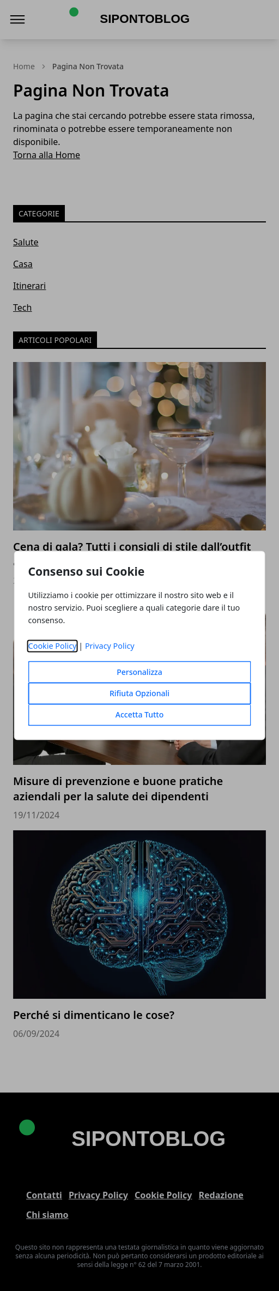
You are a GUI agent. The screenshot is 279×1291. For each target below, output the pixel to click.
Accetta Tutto (140, 715)
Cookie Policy (52, 646)
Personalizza (139, 672)
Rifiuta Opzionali (139, 694)
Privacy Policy (110, 646)
